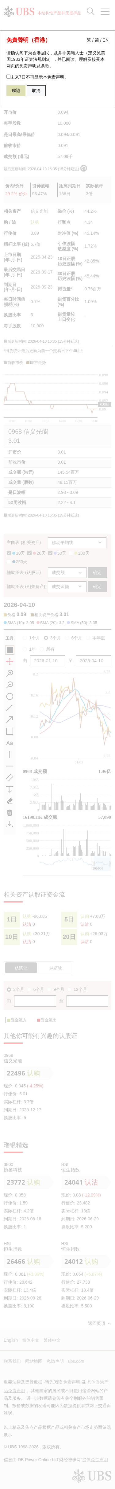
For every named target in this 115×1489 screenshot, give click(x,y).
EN (106, 40)
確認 (16, 90)
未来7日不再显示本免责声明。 (37, 77)
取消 (36, 90)
